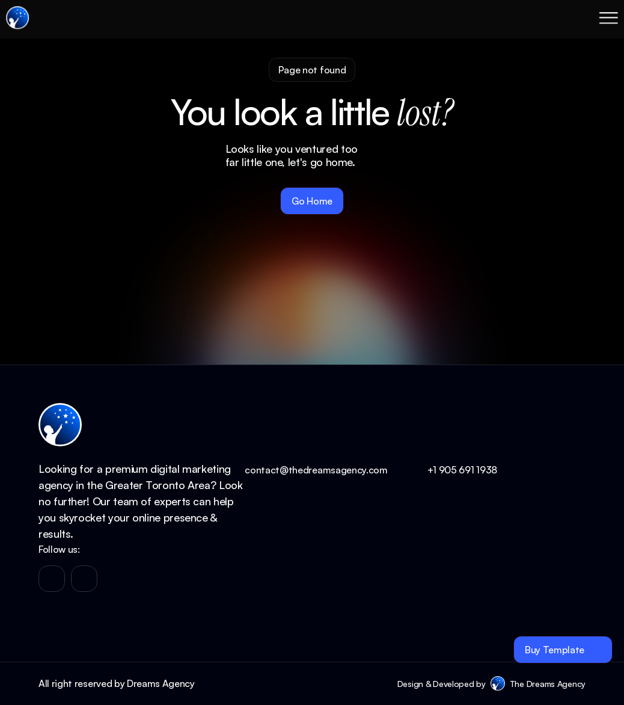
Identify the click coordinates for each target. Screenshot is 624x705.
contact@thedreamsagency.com (316, 470)
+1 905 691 (451, 470)
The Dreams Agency (548, 684)
